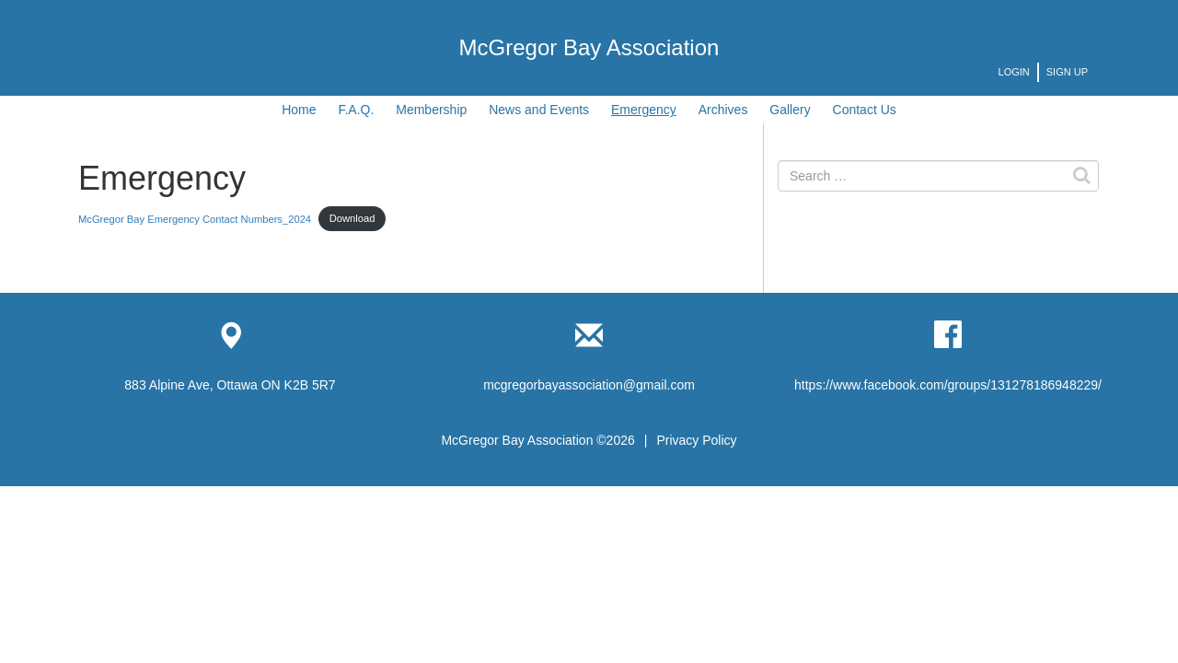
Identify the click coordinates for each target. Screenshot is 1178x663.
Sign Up (1067, 71)
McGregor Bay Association (589, 47)
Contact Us (864, 109)
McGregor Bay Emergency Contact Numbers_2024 (194, 218)
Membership (431, 109)
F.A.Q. (356, 109)
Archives (723, 109)
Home (299, 109)
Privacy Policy (696, 440)
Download (352, 218)
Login (1014, 71)
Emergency (643, 109)
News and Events (539, 109)
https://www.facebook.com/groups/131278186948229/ (948, 385)
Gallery (789, 109)
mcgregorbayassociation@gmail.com (589, 385)
